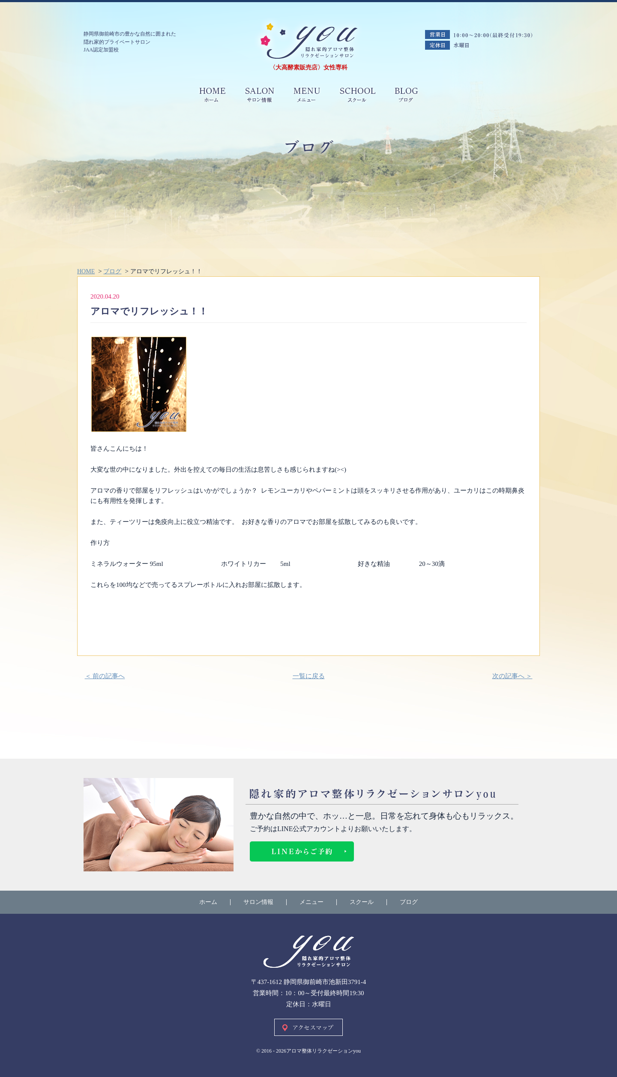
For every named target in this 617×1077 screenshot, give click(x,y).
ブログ (409, 902)
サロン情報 (258, 902)
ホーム (208, 902)
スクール (362, 902)
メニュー (311, 902)
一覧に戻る (309, 676)
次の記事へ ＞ (512, 676)
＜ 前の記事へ (105, 676)
